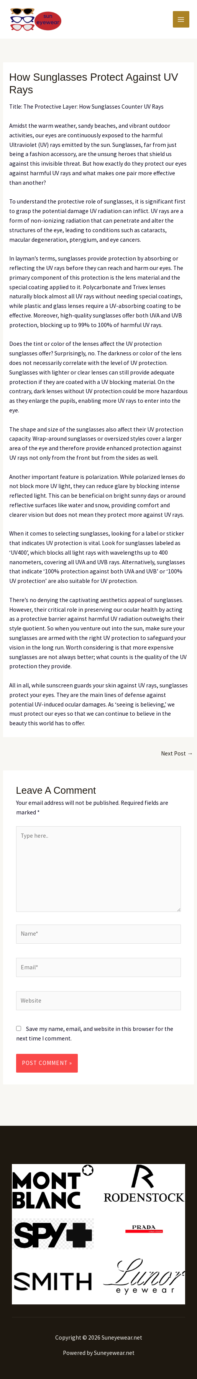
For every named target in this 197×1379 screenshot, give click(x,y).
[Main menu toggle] (181, 19)
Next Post (177, 753)
